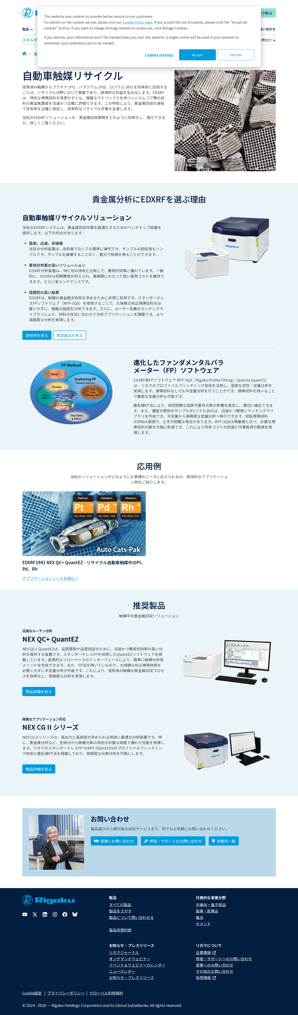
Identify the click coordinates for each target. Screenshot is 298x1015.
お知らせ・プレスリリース (131, 974)
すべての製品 (120, 902)
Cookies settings (159, 54)
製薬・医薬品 (207, 908)
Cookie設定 (32, 990)
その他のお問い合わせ (214, 968)
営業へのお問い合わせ (214, 962)
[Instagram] (54, 911)
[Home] (24, 54)
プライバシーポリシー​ (66, 990)
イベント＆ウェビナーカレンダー (137, 962)
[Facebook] (64, 911)
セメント (203, 920)
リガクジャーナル (124, 949)
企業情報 (206, 949)
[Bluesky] (74, 911)
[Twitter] (34, 911)
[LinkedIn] (44, 911)
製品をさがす (120, 908)
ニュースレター (122, 968)
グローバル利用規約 (106, 990)
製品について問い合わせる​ (131, 914)
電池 (199, 914)
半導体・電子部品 (211, 902)
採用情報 (206, 974)
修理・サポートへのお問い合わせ (224, 955)
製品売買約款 (120, 927)
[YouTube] (24, 911)
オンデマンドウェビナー (129, 955)
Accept (197, 54)
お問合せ (267, 39)
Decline (236, 54)
